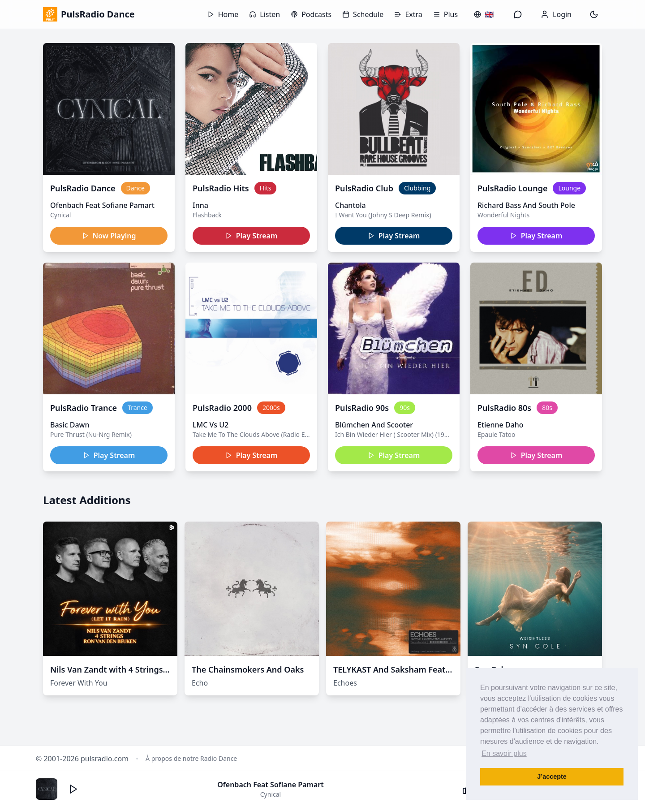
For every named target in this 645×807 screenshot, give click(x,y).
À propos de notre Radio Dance (191, 758)
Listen (264, 14)
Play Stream (251, 236)
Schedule (362, 14)
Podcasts (311, 14)
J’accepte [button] (552, 776)
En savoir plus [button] (504, 753)
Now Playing (109, 236)
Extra (408, 14)
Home (223, 14)
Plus (445, 14)
